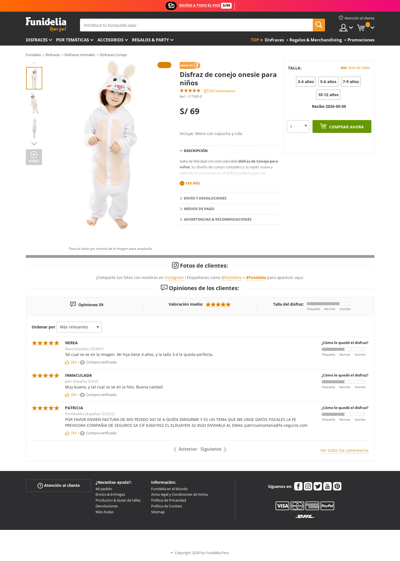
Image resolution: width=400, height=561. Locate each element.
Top (255, 40)
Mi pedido (104, 488)
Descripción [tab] (196, 150)
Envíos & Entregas (110, 494)
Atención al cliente (59, 485)
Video (34, 161)
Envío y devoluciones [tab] (205, 198)
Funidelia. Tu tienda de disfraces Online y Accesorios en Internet (46, 24)
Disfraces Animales (79, 54)
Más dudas (105, 511)
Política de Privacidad (168, 500)
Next (34, 143)
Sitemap (158, 511)
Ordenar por (43, 327)
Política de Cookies (166, 505)
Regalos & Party (150, 40)
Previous (34, 63)
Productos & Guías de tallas (118, 500)
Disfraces (37, 40)
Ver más (193, 183)
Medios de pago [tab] (199, 208)
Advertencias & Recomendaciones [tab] (217, 219)
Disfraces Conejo (113, 54)
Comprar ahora (346, 126)
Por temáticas (72, 40)
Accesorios (110, 40)
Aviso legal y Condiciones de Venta (179, 494)
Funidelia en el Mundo (169, 488)
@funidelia (231, 277)
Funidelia (33, 54)
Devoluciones (107, 505)
